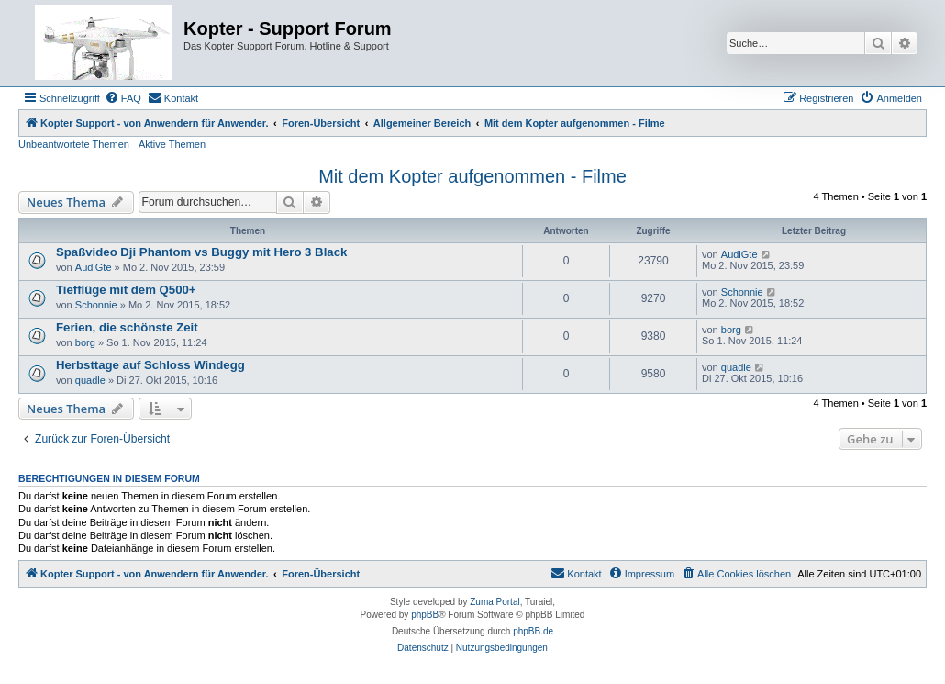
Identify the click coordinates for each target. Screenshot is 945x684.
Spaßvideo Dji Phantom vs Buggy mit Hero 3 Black (201, 252)
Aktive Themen (172, 144)
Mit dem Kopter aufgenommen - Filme (472, 176)
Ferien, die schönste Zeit (127, 327)
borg (85, 342)
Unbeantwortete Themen (73, 144)
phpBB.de (533, 631)
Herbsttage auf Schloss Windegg (150, 365)
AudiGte (93, 267)
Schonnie (96, 304)
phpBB (425, 615)
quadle (90, 380)
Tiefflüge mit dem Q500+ (126, 290)
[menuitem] (123, 98)
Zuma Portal (494, 602)
